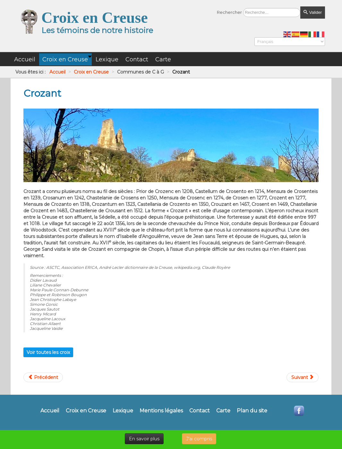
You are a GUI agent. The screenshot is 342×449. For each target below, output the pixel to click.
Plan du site (252, 411)
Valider (313, 12)
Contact (199, 411)
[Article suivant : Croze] (302, 377)
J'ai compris (199, 439)
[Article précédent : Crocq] (43, 377)
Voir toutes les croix (48, 352)
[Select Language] (289, 41)
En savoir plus (144, 439)
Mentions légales (161, 411)
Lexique (123, 411)
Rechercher (229, 12)
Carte (223, 411)
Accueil (49, 411)
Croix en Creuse (86, 411)
